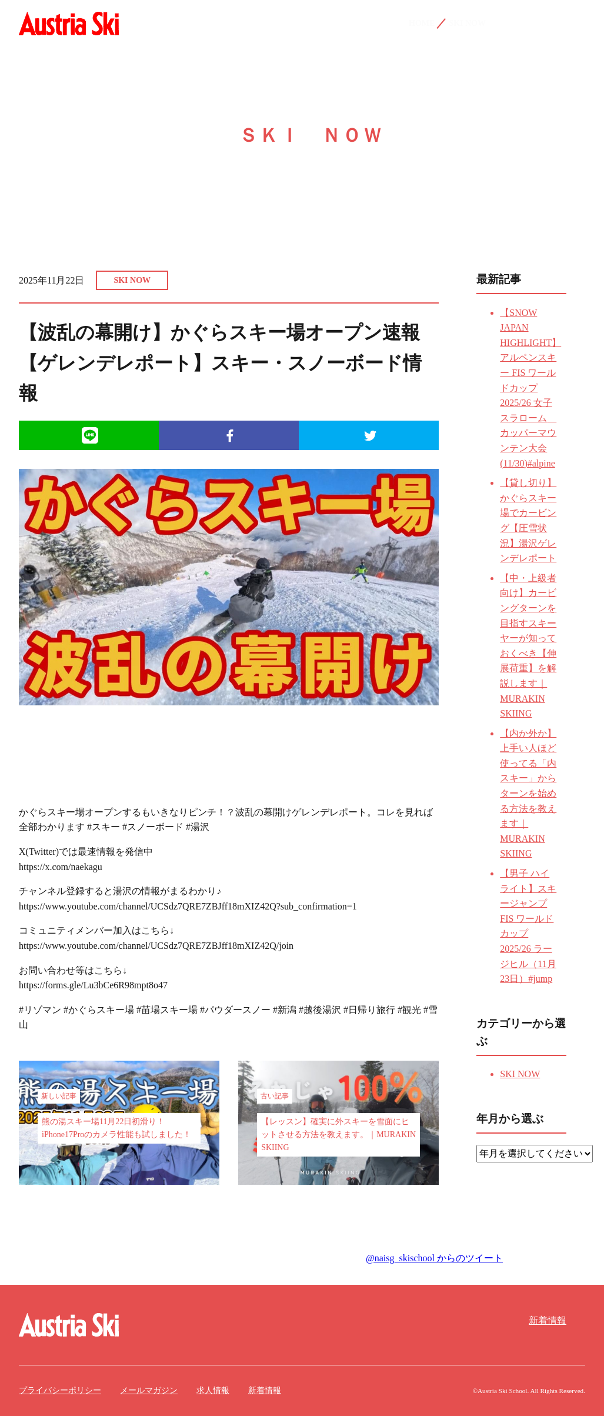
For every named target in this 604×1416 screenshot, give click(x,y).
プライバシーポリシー (60, 1390)
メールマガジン (149, 1390)
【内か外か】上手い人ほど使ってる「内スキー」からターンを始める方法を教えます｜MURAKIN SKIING (528, 793)
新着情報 (547, 1320)
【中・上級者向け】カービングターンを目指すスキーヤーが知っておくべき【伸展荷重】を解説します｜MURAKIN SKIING (528, 645)
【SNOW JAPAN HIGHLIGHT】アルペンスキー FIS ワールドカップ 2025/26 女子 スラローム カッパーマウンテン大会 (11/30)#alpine (530, 388)
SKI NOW (132, 280)
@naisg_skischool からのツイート (434, 1258)
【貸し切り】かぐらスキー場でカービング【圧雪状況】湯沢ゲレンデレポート (528, 520)
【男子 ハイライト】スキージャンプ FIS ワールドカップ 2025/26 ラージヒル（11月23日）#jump (528, 926)
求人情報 (212, 1390)
